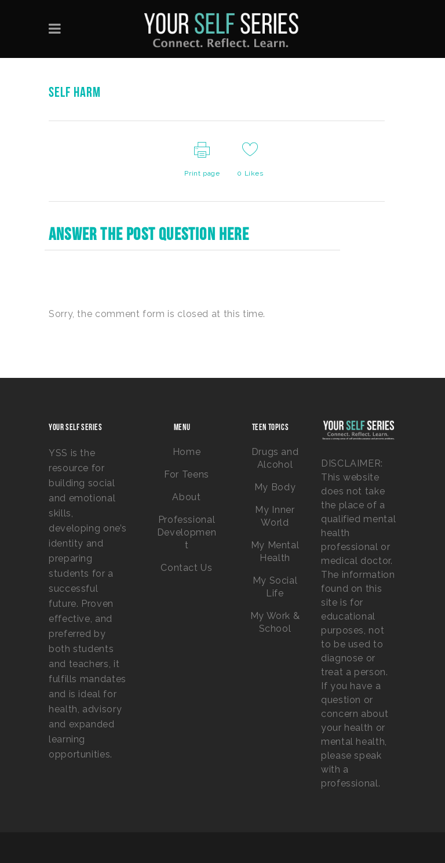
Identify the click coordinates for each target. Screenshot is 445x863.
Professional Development (186, 532)
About (186, 496)
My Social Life (275, 587)
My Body (275, 487)
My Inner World (274, 516)
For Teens (186, 474)
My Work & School (275, 622)
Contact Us (186, 567)
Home (187, 451)
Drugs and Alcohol (275, 458)
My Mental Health (275, 551)
